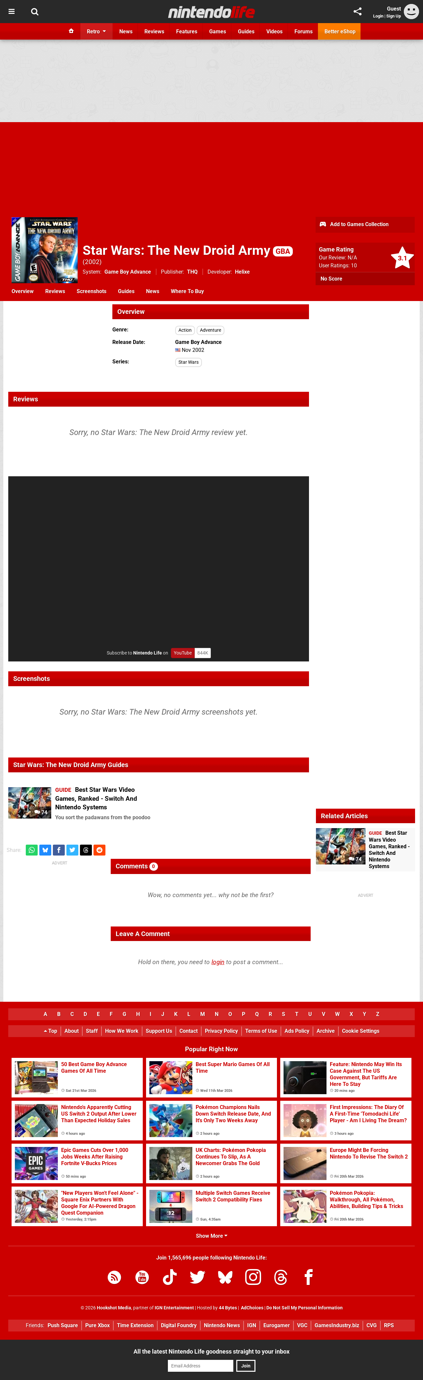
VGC (302, 1325)
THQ (192, 272)
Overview (23, 291)
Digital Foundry (179, 1325)
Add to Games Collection (354, 224)
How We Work (121, 1031)
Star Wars (188, 362)
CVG (371, 1325)
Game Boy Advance (127, 272)
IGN (251, 1325)
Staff (92, 1031)
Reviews (55, 291)
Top (50, 1031)
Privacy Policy (221, 1031)
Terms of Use (261, 1031)
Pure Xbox (97, 1325)
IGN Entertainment (174, 1308)
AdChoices (251, 1308)
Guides (126, 291)
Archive (326, 1031)
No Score (331, 279)
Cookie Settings (360, 1031)
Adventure (210, 330)
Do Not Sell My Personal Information (304, 1308)
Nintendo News (222, 1325)
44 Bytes (228, 1308)
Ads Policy (297, 1031)
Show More (211, 1236)
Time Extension (135, 1325)
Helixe (242, 272)
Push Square (63, 1325)
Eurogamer (276, 1325)
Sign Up (393, 16)
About (71, 1031)
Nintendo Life (147, 653)
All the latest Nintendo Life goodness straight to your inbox (211, 1351)
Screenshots (91, 291)
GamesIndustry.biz (337, 1325)
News (152, 291)
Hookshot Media (114, 1308)
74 (40, 812)
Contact (188, 1031)
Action (185, 330)
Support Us (159, 1031)
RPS (389, 1325)
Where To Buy (187, 291)
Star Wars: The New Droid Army (188, 250)
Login (378, 16)
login (218, 962)
